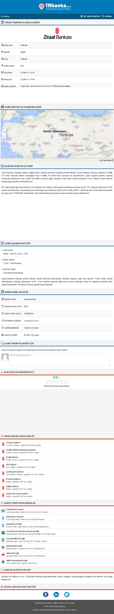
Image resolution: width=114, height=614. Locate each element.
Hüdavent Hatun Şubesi (17, 494)
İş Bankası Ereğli (14, 524)
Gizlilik (67, 610)
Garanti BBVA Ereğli (15, 538)
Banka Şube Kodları (43, 603)
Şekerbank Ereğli (14, 546)
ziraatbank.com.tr (31, 321)
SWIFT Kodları (58, 603)
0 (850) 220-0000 (31, 328)
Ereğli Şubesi (12, 457)
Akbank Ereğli (12, 553)
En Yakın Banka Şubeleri (55, 606)
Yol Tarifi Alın (105, 160)
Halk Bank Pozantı (14, 509)
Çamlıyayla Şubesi (15, 472)
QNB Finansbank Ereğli (16, 560)
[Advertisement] (57, 95)
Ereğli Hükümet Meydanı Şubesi (21, 450)
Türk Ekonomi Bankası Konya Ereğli (22, 531)
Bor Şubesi (11, 464)
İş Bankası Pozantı (15, 517)
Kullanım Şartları (58, 610)
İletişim (73, 610)
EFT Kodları (70, 603)
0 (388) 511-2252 (27, 72)
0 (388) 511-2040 (27, 79)
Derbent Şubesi (13, 479)
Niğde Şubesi (12, 486)
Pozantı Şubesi (13, 442)
